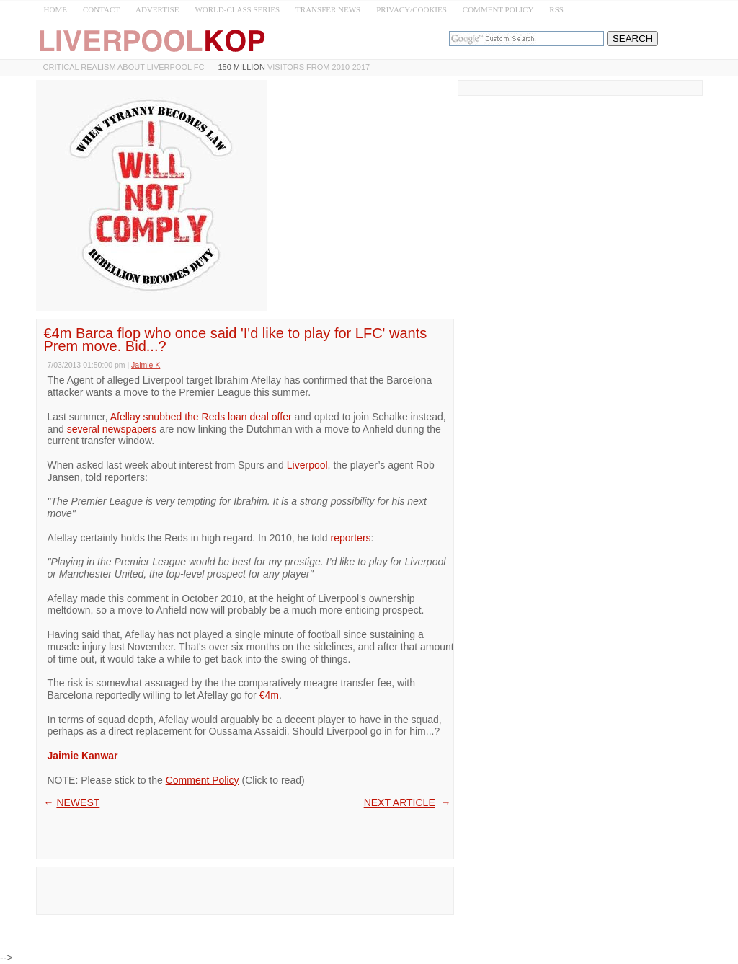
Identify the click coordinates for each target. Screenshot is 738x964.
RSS (556, 9)
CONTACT (101, 9)
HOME (55, 9)
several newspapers (112, 429)
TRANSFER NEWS (327, 9)
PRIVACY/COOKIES (411, 9)
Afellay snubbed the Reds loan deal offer (201, 417)
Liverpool (307, 465)
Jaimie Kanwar (83, 755)
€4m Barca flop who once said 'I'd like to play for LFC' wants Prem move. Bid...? (235, 340)
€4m (269, 695)
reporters (351, 538)
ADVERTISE (157, 9)
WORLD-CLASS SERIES (237, 9)
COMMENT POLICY (498, 9)
